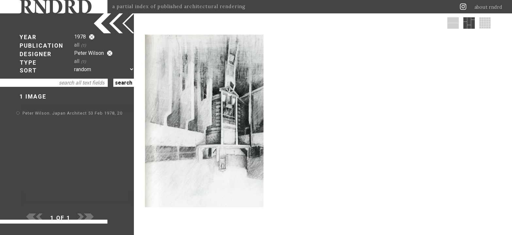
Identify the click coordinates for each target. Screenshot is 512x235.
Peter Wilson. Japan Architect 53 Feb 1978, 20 (72, 113)
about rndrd (488, 7)
